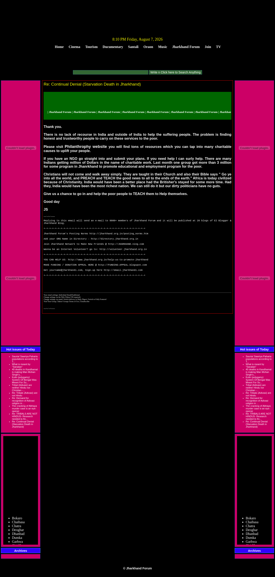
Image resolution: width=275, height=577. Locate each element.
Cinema (74, 47)
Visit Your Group (50, 318)
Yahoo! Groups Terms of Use (68, 318)
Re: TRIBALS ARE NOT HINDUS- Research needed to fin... (24, 416)
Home (59, 47)
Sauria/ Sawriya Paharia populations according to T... (25, 359)
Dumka (17, 540)
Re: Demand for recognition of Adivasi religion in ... (23, 401)
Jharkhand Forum (186, 47)
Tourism (91, 47)
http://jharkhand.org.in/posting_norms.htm (118, 237)
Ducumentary (113, 47)
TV (218, 47)
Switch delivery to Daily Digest (75, 315)
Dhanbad (18, 536)
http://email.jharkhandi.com (123, 282)
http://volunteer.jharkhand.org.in (123, 256)
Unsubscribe (84, 318)
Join (208, 47)
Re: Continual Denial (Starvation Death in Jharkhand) (23, 424)
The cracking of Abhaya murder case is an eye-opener (24, 408)
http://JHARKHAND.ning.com (126, 250)
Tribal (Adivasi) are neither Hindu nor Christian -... (22, 388)
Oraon (148, 47)
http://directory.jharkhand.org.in (114, 243)
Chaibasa (18, 524)
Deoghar (18, 532)
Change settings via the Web (54, 313)
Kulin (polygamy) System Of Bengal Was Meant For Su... (24, 380)
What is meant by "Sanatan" (21, 365)
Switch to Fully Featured (97, 315)
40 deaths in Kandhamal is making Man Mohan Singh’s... (25, 372)
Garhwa (17, 544)
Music (162, 47)
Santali (133, 47)
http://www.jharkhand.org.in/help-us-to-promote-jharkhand (108, 269)
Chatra (16, 528)
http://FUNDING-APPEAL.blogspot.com (122, 276)
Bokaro (17, 520)
